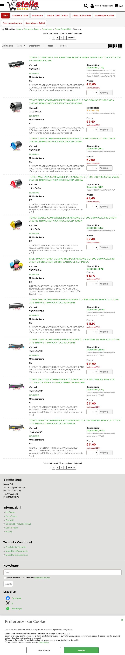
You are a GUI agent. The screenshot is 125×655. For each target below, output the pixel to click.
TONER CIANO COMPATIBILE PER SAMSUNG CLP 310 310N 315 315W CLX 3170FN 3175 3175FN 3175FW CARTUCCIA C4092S (74, 341)
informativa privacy (42, 578)
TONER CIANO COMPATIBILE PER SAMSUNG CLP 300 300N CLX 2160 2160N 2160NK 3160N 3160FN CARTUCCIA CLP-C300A (72, 140)
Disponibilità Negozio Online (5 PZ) (100, 73)
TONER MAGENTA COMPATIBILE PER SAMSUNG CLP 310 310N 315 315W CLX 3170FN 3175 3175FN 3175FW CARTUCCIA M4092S (72, 381)
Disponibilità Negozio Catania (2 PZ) (100, 71)
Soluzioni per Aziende (104, 15)
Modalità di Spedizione (17, 555)
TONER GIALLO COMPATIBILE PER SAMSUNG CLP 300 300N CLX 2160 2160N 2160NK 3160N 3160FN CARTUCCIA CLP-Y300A (72, 219)
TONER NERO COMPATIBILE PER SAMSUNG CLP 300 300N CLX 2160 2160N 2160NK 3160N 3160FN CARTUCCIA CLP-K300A (71, 102)
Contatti (10, 520)
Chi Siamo (10, 512)
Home (5, 15)
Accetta (81, 650)
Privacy (9, 531)
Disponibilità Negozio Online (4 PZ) (100, 113)
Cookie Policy (44, 642)
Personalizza (44, 650)
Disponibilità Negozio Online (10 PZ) (100, 76)
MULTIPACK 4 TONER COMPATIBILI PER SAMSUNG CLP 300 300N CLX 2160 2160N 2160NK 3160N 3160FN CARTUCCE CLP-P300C (72, 260)
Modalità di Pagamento (17, 551)
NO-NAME (34, 73)
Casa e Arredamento (12, 23)
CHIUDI (122, 619)
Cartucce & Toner (20, 15)
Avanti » (71, 38)
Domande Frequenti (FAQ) (18, 524)
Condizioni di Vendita (16, 547)
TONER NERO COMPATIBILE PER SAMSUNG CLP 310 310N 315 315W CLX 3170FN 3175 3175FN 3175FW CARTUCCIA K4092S (73, 301)
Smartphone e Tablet (35, 23)
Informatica (37, 15)
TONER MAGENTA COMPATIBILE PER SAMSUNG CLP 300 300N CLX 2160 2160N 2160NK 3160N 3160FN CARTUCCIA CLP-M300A (74, 179)
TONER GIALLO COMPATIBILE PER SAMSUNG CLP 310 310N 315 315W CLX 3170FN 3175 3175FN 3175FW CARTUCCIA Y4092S (74, 422)
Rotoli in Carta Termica (57, 15)
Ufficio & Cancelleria (81, 15)
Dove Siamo (11, 516)
